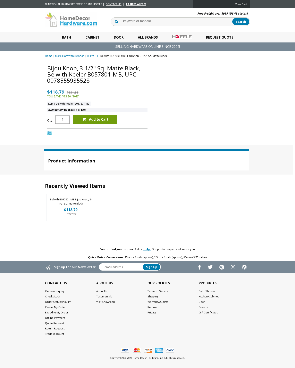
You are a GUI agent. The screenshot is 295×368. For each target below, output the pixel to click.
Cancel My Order (55, 307)
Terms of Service (158, 291)
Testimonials (104, 296)
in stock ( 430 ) (67, 110)
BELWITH (92, 56)
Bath (66, 37)
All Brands (148, 37)
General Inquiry (55, 291)
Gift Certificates (208, 312)
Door (119, 37)
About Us (102, 291)
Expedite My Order (56, 312)
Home (48, 56)
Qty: (50, 120)
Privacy (152, 312)
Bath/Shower (207, 291)
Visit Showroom (106, 302)
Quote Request (54, 323)
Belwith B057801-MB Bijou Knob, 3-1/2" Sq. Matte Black (71, 201)
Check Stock (52, 296)
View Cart (241, 4)
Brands (203, 307)
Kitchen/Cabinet (209, 296)
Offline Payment (55, 318)
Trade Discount (54, 334)
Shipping (153, 296)
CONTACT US (113, 4)
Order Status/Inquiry (58, 302)
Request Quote (219, 37)
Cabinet (92, 37)
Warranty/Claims (158, 302)
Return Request (55, 328)
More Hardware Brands (69, 56)
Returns (152, 307)
